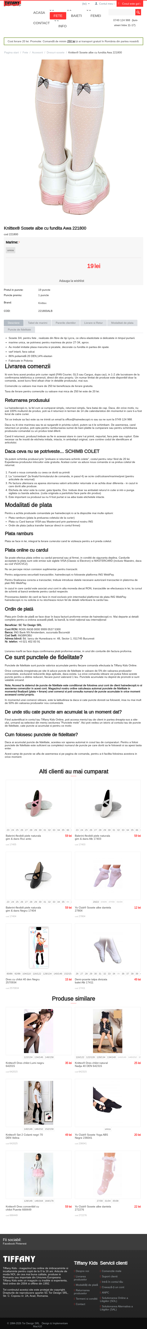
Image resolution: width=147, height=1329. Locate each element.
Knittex (42, 303)
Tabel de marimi (37, 322)
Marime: (12, 242)
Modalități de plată (87, 1284)
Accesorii (37, 52)
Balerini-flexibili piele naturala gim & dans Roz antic (23, 837)
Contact (41, 23)
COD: (7, 310)
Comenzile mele (111, 1271)
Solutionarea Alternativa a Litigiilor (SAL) (116, 1308)
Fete (58, 16)
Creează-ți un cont (113, 1287)
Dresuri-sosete (56, 52)
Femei (96, 16)
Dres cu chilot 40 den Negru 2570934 (23, 981)
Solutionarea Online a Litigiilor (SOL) (114, 1299)
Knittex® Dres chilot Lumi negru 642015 (25, 1064)
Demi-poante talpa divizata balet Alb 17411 (91, 981)
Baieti (76, 16)
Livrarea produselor (80, 1278)
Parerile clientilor (66, 322)
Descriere (14, 322)
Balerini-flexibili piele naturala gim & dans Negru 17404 (23, 909)
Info (62, 26)
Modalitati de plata (122, 322)
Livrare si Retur (93, 322)
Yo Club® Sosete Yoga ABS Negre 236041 (91, 1136)
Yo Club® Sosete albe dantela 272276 (93, 1208)
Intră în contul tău (112, 1281)
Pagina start (11, 52)
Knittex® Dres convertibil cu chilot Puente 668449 (22, 1208)
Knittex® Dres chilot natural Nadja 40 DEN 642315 (91, 1064)
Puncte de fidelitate (19, 329)
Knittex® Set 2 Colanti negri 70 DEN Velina (24, 1136)
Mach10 (37, 1326)
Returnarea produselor (82, 1292)
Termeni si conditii (86, 1298)
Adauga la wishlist (71, 280)
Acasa (39, 13)
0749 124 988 (121, 20)
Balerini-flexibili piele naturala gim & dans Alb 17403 (92, 837)
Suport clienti (110, 1276)
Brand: (8, 302)
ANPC (105, 1292)
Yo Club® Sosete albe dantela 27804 (93, 909)
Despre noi (82, 1271)
